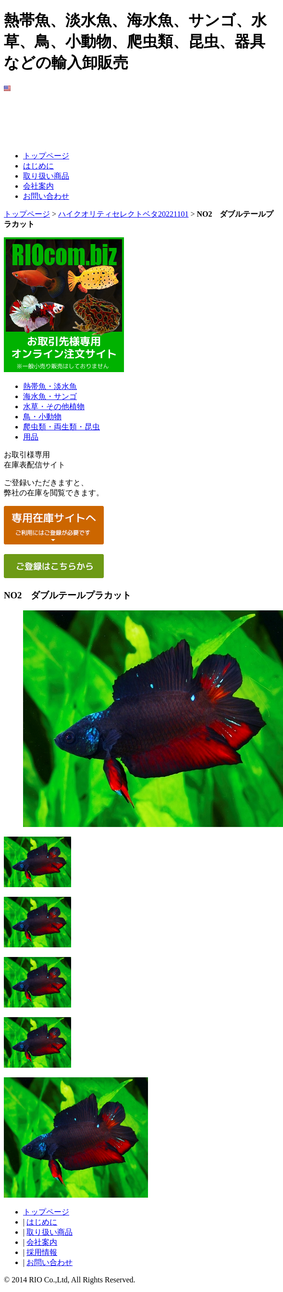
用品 (30, 437)
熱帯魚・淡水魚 (50, 386)
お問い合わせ (46, 196)
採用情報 (41, 1252)
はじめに (38, 166)
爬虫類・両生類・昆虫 (61, 427)
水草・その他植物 (54, 406)
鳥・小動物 (42, 417)
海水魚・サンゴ (50, 396)
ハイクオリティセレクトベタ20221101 (123, 214)
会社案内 (38, 186)
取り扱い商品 (46, 176)
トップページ (46, 156)
